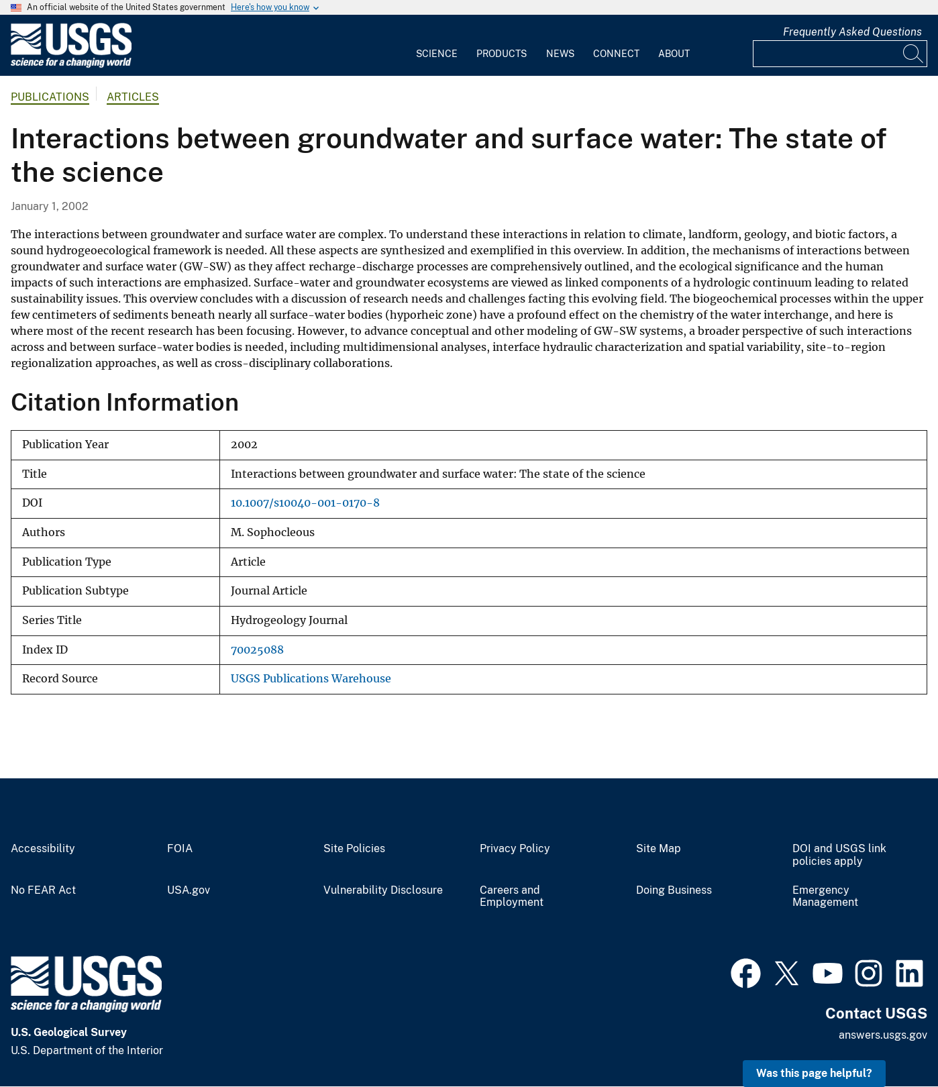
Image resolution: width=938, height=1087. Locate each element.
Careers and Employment (511, 896)
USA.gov (188, 890)
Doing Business (674, 890)
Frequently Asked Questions (852, 31)
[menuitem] (437, 45)
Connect (616, 53)
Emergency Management (825, 896)
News (560, 53)
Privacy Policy (515, 849)
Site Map (658, 849)
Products (501, 53)
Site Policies (354, 849)
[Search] (913, 53)
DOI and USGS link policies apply (839, 855)
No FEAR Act (43, 890)
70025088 (257, 649)
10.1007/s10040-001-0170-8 (305, 503)
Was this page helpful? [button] (814, 1073)
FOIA (180, 849)
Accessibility (43, 849)
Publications (50, 97)
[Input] (840, 53)
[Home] (71, 64)
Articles (133, 97)
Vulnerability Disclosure (383, 890)
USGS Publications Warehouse (311, 678)
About (674, 53)
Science (437, 53)
